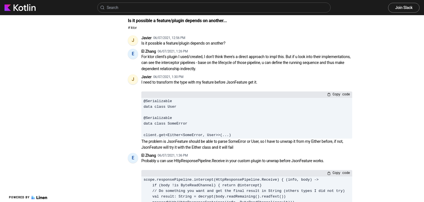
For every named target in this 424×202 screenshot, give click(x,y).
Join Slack (404, 7)
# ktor (132, 28)
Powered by (28, 197)
